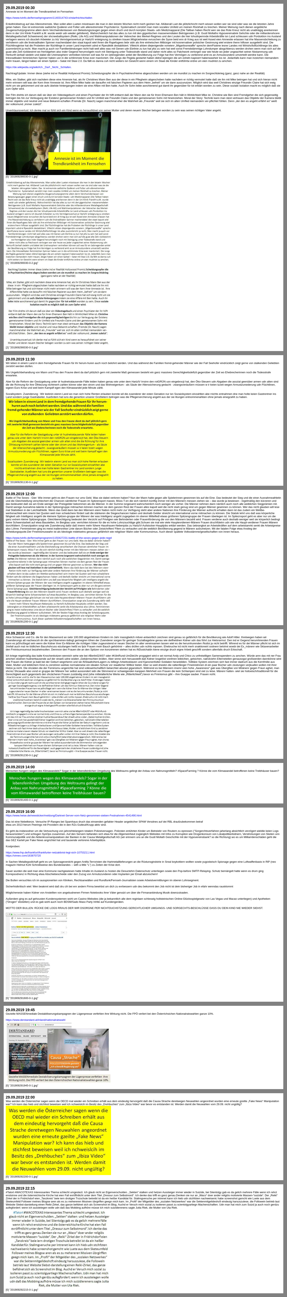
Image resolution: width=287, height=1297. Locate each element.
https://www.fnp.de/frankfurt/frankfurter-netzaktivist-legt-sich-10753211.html (50, 852)
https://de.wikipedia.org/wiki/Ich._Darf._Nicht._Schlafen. (39, 67)
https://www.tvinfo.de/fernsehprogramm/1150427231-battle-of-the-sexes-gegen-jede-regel (59, 537)
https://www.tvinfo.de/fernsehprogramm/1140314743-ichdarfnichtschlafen (49, 17)
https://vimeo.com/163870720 (23, 855)
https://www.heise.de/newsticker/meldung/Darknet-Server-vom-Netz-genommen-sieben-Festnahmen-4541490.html (74, 815)
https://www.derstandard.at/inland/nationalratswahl (35, 1019)
